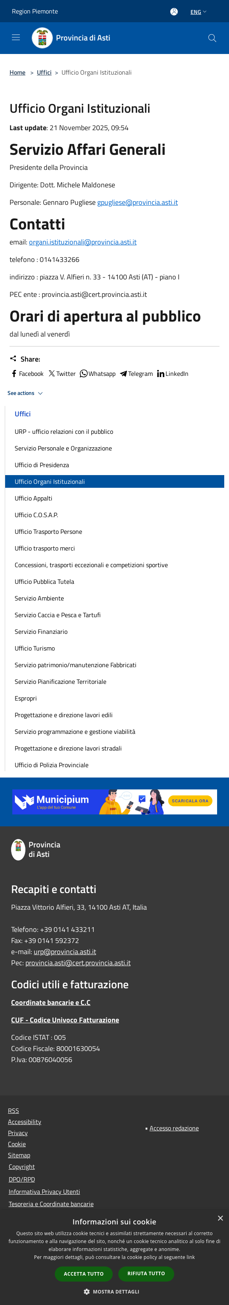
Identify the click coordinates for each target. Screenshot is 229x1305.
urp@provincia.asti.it (65, 951)
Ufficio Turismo (35, 648)
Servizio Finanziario (41, 631)
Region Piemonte (35, 11)
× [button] (220, 1219)
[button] (115, 1291)
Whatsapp (97, 373)
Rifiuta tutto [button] (146, 1273)
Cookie (17, 1144)
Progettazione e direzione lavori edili (64, 715)
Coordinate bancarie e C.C (50, 1002)
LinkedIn (172, 373)
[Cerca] (212, 38)
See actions (26, 393)
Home (17, 72)
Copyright (22, 1166)
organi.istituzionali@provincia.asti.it (83, 242)
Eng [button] (199, 12)
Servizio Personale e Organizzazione (63, 448)
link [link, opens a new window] (191, 1257)
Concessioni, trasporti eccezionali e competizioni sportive (91, 565)
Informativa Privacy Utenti (44, 1191)
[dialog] (114, 1257)
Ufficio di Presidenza (42, 465)
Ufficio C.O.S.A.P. (36, 515)
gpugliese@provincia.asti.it (137, 202)
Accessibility (24, 1121)
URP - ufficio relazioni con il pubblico (64, 431)
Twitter (61, 373)
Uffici (44, 72)
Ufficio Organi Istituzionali (50, 481)
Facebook (27, 373)
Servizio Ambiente (39, 598)
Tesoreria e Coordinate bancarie (51, 1204)
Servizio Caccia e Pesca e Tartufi (58, 615)
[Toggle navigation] (16, 37)
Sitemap (19, 1155)
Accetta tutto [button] (84, 1273)
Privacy (18, 1133)
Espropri (26, 698)
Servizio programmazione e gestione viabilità (75, 731)
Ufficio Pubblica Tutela (44, 581)
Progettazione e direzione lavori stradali (68, 748)
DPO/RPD (22, 1179)
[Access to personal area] (174, 12)
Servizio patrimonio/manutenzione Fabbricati (76, 665)
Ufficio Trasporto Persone (48, 531)
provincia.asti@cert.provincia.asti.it (78, 962)
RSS (13, 1110)
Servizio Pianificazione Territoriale (60, 681)
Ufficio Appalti (33, 498)
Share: (25, 359)
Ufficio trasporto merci (45, 548)
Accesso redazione (174, 1128)
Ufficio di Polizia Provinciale (52, 765)
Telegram (136, 373)
